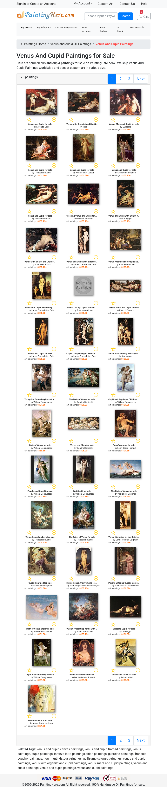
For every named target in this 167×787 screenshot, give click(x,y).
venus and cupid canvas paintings (60, 749)
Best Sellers (104, 29)
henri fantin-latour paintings (63, 758)
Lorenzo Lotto (43, 127)
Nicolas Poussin (85, 218)
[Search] (100, 16)
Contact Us (127, 4)
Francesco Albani (127, 264)
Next (141, 79)
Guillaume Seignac (127, 172)
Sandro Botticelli (85, 402)
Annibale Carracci (43, 264)
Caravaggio (126, 631)
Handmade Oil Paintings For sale (46, 15)
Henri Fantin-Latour (85, 172)
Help (144, 4)
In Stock (120, 29)
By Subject (43, 27)
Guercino (127, 127)
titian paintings (96, 754)
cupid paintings (42, 754)
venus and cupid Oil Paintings (70, 44)
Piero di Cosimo (126, 310)
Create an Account (43, 4)
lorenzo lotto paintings (69, 754)
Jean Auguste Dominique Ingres (85, 585)
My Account (83, 3)
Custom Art (105, 4)
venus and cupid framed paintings (108, 749)
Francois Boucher (43, 172)
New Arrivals (86, 29)
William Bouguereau (42, 402)
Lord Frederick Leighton (127, 540)
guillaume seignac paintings (102, 758)
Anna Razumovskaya (43, 723)
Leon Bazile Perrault (126, 448)
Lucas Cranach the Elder (84, 264)
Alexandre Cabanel (127, 494)
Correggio (126, 218)
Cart (144, 15)
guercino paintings (121, 754)
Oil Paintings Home (33, 44)
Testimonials (137, 27)
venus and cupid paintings (58, 768)
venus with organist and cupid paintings (59, 763)
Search (125, 16)
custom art (77, 68)
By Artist (26, 27)
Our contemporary (65, 27)
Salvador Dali (127, 677)
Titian (85, 127)
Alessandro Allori (43, 218)
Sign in (21, 4)
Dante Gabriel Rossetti (85, 677)
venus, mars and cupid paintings (110, 763)
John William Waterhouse (127, 585)
